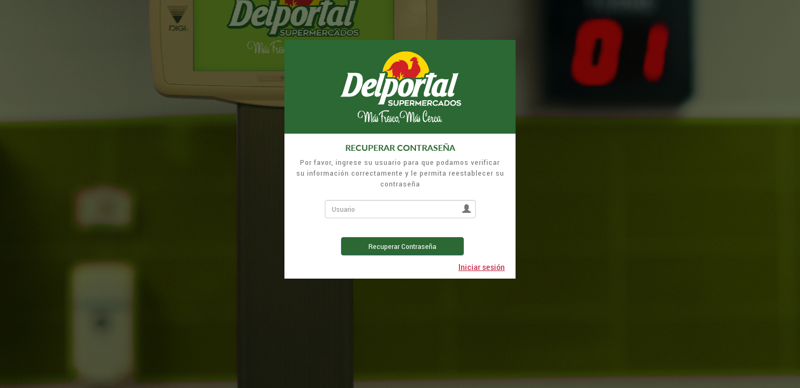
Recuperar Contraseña (402, 246)
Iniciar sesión (481, 266)
